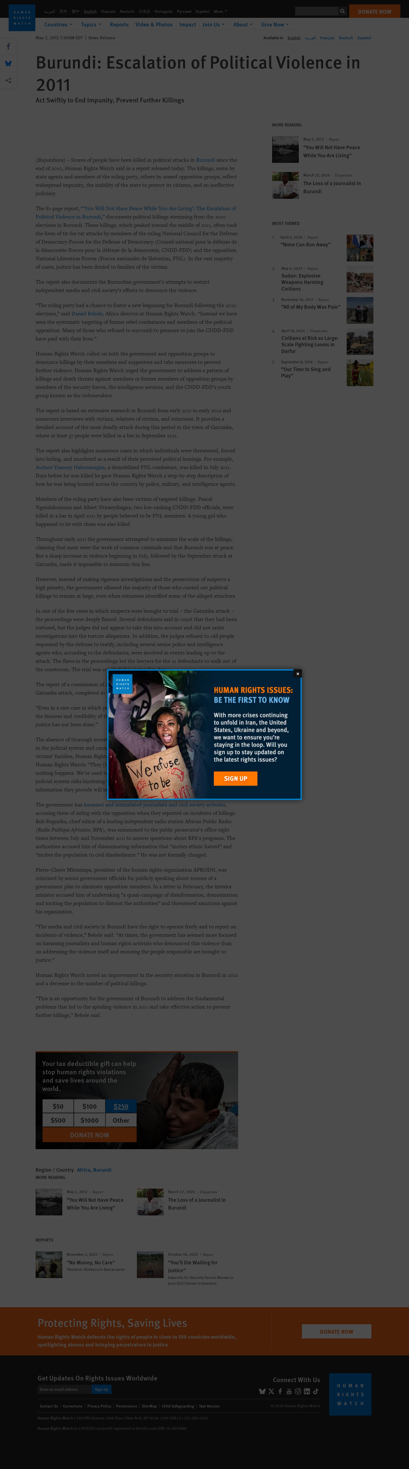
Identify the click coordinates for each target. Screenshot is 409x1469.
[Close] (298, 673)
